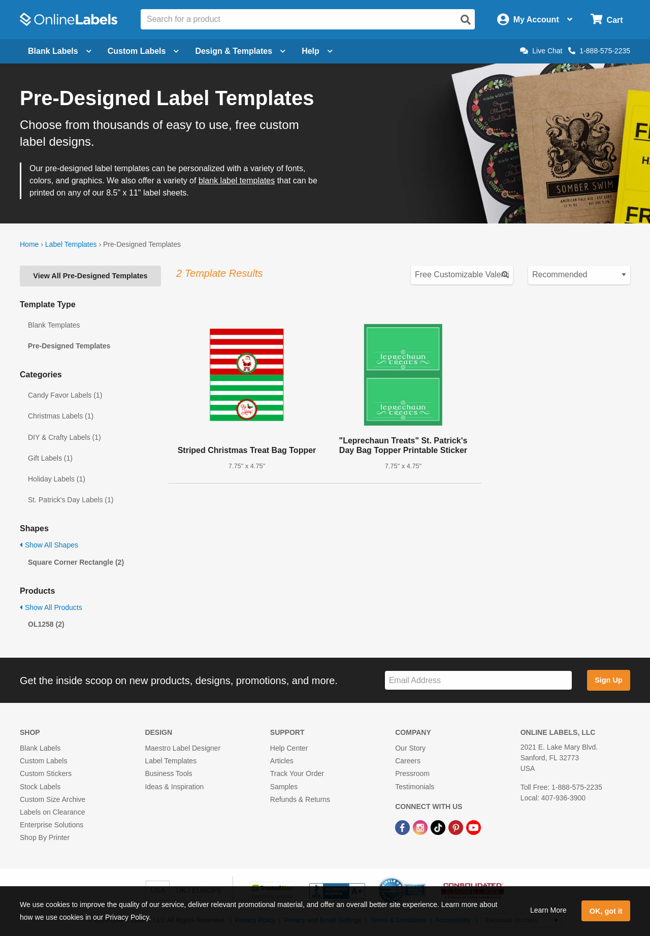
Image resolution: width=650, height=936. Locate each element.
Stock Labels (40, 787)
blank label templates (237, 180)
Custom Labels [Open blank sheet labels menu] (143, 51)
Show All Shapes (49, 545)
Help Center (289, 748)
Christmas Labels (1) (60, 416)
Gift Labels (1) (50, 458)
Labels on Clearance (52, 812)
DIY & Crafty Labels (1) (64, 437)
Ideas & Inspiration (174, 787)
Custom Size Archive (52, 799)
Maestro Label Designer (182, 748)
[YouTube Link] (473, 827)
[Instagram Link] (421, 827)
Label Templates (71, 244)
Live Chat (541, 50)
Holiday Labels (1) (56, 479)
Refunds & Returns (300, 799)
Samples (284, 787)
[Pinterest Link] (456, 827)
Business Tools (168, 773)
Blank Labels (40, 748)
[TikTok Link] (439, 827)
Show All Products (51, 607)
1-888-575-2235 (599, 51)
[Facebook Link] (403, 827)
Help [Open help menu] (317, 51)
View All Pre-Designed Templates (90, 276)
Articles (282, 761)
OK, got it (606, 911)
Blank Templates (54, 325)
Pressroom (412, 773)
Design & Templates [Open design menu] (240, 51)
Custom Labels (43, 761)
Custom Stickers (46, 773)
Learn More (548, 910)
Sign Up (608, 680)
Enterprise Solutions (51, 825)
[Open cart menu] (606, 19)
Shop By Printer (45, 837)
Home (29, 244)
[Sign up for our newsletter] (478, 680)
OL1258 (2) (46, 624)
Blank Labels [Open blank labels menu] (59, 51)
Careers (407, 761)
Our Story (410, 748)
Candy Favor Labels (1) (65, 395)
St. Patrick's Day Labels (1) (70, 500)
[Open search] (466, 20)
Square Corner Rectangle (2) (76, 562)
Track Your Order (297, 773)
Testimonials (414, 787)
